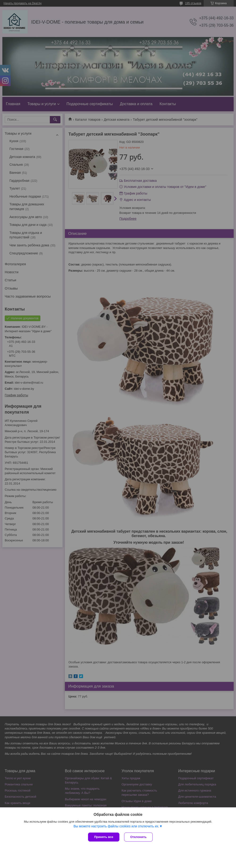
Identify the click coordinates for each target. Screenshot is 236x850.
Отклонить (138, 837)
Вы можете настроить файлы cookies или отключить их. (116, 826)
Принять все (103, 837)
